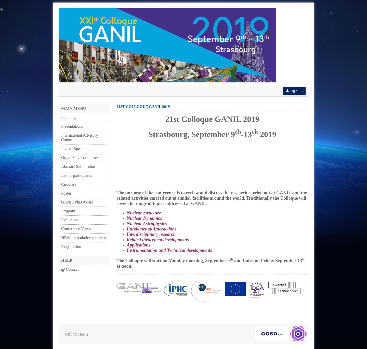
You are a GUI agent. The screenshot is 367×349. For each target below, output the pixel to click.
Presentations (72, 126)
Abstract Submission (78, 166)
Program (68, 211)
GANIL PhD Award (77, 202)
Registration (71, 246)
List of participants (76, 175)
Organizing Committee (80, 157)
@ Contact (70, 269)
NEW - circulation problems (84, 238)
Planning (68, 117)
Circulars (68, 184)
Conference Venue (76, 229)
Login (291, 91)
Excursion (69, 220)
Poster (66, 193)
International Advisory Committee (79, 137)
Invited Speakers (74, 149)
